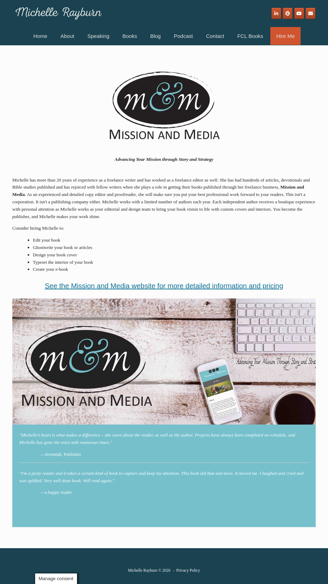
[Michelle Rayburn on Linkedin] (276, 13)
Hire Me (285, 36)
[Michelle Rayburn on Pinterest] (287, 13)
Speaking (98, 36)
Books (129, 36)
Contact (215, 36)
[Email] (310, 13)
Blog (155, 36)
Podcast (183, 36)
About (67, 36)
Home (40, 36)
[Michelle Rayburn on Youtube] (299, 13)
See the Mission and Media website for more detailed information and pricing (164, 286)
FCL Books (250, 36)
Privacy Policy (188, 570)
